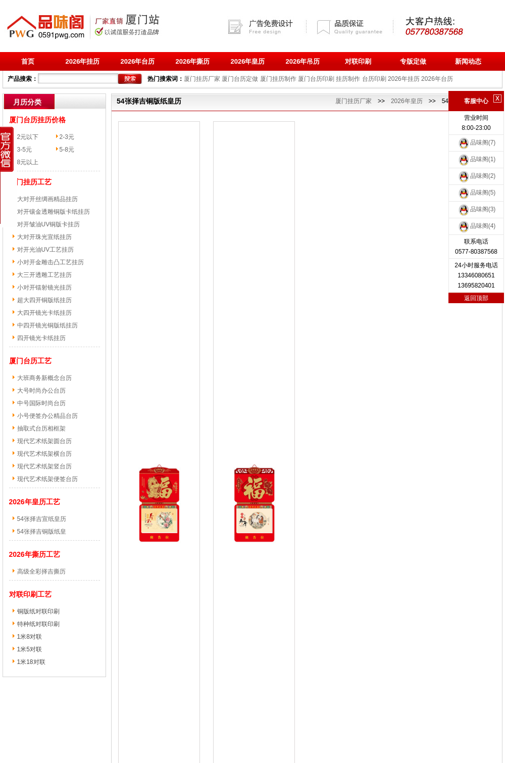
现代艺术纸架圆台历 (44, 441)
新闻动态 (468, 61)
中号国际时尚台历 (41, 403)
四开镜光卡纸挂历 (41, 338)
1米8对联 (29, 636)
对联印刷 (358, 61)
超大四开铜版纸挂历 (44, 300)
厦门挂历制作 (278, 78)
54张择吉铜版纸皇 (41, 531)
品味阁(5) (476, 192)
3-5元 (24, 149)
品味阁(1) (476, 159)
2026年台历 (138, 61)
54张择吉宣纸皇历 (41, 518)
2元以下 (28, 136)
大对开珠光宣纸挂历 (44, 237)
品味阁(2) (476, 175)
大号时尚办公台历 (41, 390)
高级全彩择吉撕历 (41, 571)
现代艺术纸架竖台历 (44, 466)
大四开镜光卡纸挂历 (44, 312)
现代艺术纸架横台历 (44, 453)
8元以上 (28, 162)
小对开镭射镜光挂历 (44, 287)
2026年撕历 (193, 61)
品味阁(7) (476, 142)
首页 (27, 61)
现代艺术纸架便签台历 (47, 479)
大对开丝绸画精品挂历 (47, 199)
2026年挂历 (83, 61)
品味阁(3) (476, 209)
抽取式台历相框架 (41, 428)
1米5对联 (29, 649)
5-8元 (67, 149)
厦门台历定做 (240, 78)
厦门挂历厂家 (202, 78)
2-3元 (67, 136)
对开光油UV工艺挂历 (45, 249)
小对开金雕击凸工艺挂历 (50, 262)
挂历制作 (348, 78)
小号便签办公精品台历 (47, 415)
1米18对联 (31, 661)
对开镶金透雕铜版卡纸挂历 (53, 211)
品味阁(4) (476, 225)
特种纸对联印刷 (38, 624)
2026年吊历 (303, 61)
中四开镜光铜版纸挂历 (47, 325)
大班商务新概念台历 (44, 378)
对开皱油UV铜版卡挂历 (48, 224)
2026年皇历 (248, 61)
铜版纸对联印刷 (38, 611)
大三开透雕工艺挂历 (44, 274)
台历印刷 (374, 78)
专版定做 (413, 61)
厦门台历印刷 (316, 78)
